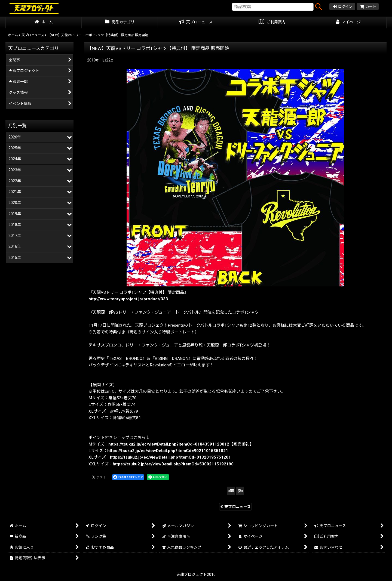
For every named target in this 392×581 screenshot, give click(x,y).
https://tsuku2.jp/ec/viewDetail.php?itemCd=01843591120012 (168, 444)
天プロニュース (235, 507)
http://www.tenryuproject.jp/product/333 (128, 298)
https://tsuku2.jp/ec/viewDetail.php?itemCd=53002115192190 (173, 464)
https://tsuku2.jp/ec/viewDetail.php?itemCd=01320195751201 (170, 457)
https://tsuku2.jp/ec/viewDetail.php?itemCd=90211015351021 (167, 450)
